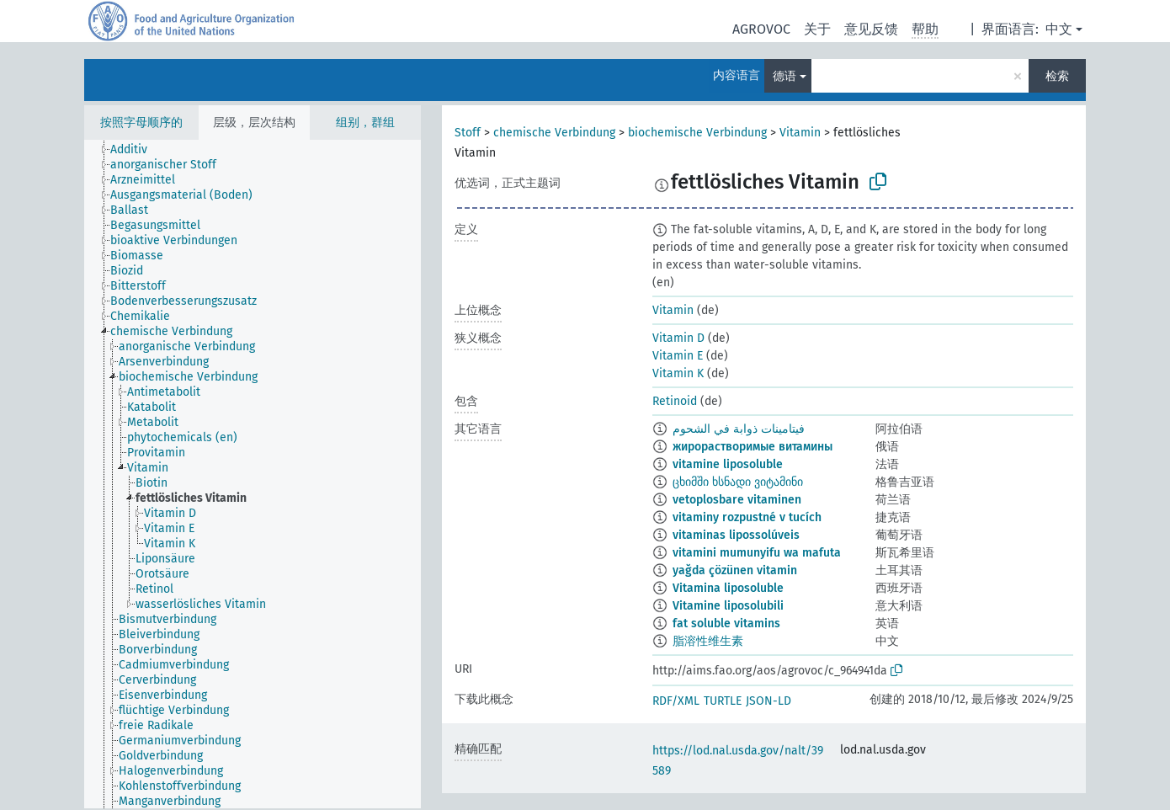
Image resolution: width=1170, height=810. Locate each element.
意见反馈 (871, 29)
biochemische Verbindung (697, 132)
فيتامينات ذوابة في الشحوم (739, 429)
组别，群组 (365, 122)
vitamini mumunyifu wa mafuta (757, 553)
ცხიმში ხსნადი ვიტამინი (738, 482)
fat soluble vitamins (726, 623)
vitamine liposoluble (728, 464)
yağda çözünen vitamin (735, 570)
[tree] (252, 474)
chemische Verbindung (554, 132)
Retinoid (674, 401)
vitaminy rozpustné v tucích (747, 517)
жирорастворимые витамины (752, 447)
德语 (784, 76)
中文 (1058, 29)
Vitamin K (678, 373)
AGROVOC (761, 29)
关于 (817, 29)
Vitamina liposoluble (728, 588)
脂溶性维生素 (708, 641)
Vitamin (800, 132)
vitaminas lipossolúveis (736, 535)
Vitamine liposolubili (728, 606)
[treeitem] (135, 149)
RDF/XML (675, 701)
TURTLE (723, 701)
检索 (1057, 76)
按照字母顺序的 (141, 122)
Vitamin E (677, 356)
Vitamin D (678, 338)
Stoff (468, 132)
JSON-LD (768, 701)
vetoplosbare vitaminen (737, 500)
